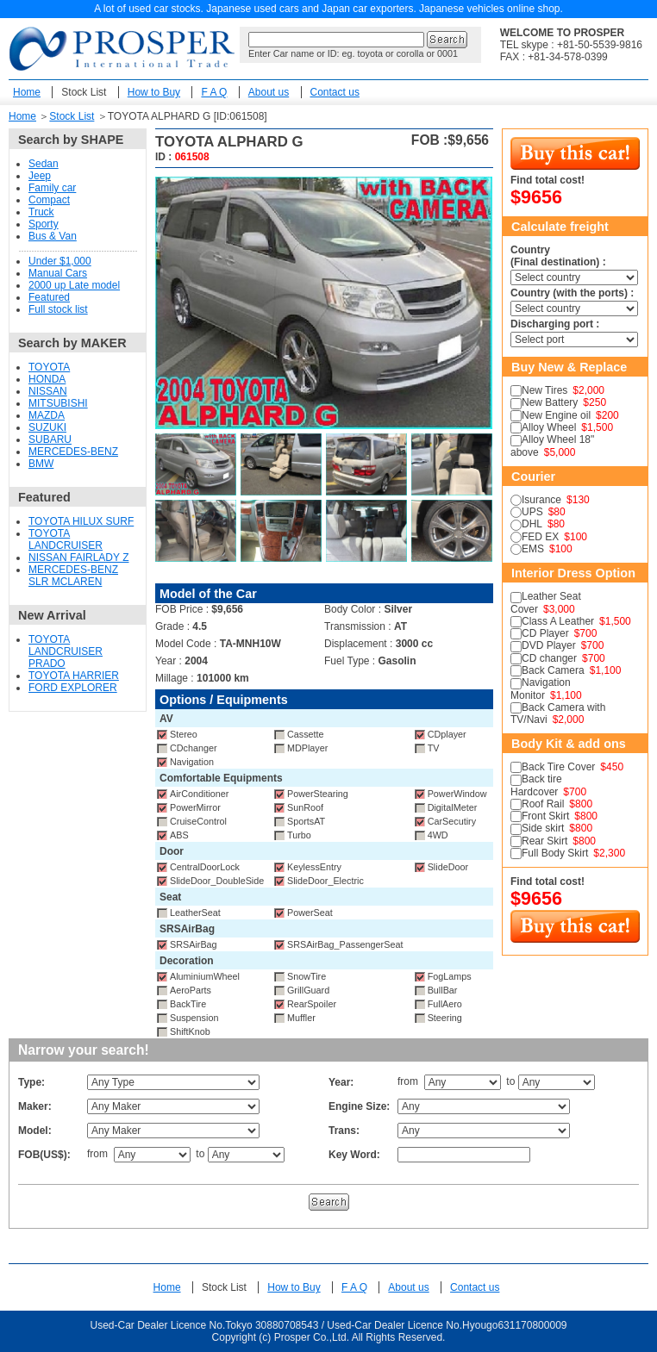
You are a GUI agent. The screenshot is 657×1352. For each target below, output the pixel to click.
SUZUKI (47, 427)
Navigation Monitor (540, 688)
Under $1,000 (59, 261)
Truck (41, 212)
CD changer (549, 658)
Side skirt (543, 828)
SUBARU (50, 439)
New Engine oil (556, 415)
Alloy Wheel (549, 427)
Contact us (335, 92)
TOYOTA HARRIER (73, 676)
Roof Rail (543, 804)
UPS (532, 512)
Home (27, 92)
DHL (532, 524)
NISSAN (47, 391)
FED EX (540, 537)
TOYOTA (49, 367)
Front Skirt (545, 816)
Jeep (39, 176)
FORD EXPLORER (72, 688)
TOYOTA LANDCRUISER (65, 539)
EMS (533, 549)
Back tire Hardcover (536, 785)
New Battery (550, 402)
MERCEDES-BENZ (73, 451)
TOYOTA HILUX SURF (81, 521)
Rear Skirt (544, 841)
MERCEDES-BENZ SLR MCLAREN (73, 576)
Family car (52, 188)
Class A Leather (558, 621)
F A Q (214, 92)
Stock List (83, 92)
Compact (49, 200)
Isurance (541, 500)
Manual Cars (57, 273)
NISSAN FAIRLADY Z (78, 557)
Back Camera (553, 670)
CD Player (545, 633)
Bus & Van (52, 236)
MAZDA (46, 415)
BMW (40, 464)
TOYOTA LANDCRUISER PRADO (65, 651)
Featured (49, 297)
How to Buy (154, 92)
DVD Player (549, 645)
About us (268, 92)
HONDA (47, 379)
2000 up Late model (74, 285)
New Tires (544, 390)
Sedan (43, 164)
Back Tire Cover (558, 767)
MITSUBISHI (58, 403)
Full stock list (58, 309)
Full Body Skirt (555, 853)
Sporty (43, 224)
